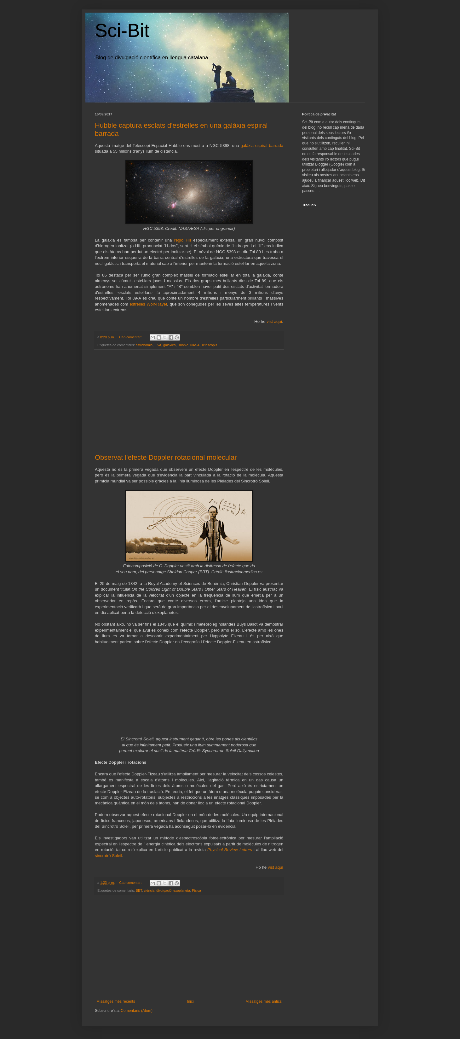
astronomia (144, 345)
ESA (157, 345)
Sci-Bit (122, 30)
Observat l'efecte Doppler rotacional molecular (166, 457)
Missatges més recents (115, 1001)
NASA (194, 345)
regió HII (182, 240)
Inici (190, 1001)
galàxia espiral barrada (261, 145)
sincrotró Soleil (108, 855)
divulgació (163, 890)
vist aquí (274, 321)
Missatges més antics (263, 1001)
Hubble (183, 345)
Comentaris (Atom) (136, 1010)
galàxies (169, 345)
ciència (149, 890)
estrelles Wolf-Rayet (148, 304)
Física (196, 890)
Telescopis (209, 345)
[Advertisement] (189, 402)
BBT (139, 890)
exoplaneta (181, 890)
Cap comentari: (131, 337)
